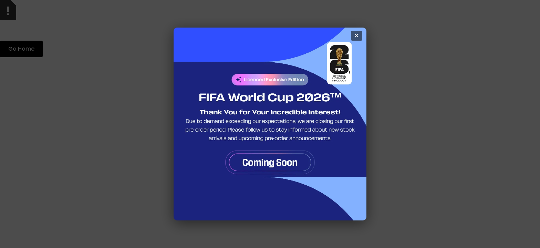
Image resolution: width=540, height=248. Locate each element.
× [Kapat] (357, 36)
